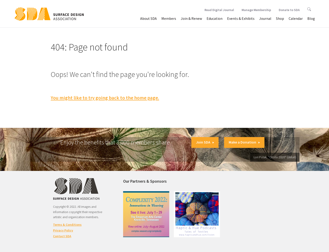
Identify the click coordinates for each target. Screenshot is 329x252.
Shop (280, 18)
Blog (311, 18)
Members (168, 18)
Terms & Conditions (67, 225)
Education (214, 18)
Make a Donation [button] (244, 142)
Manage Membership (256, 10)
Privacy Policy (63, 230)
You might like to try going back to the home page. (105, 98)
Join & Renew (191, 18)
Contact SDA (62, 236)
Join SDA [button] (205, 142)
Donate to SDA (289, 10)
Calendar (296, 18)
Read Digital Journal (219, 10)
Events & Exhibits (241, 18)
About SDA (148, 18)
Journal (265, 18)
